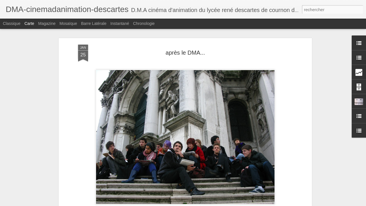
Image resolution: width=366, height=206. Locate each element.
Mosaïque (68, 23)
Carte (29, 23)
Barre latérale (93, 23)
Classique (11, 23)
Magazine (47, 23)
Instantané (119, 23)
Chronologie (144, 23)
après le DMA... (185, 52)
